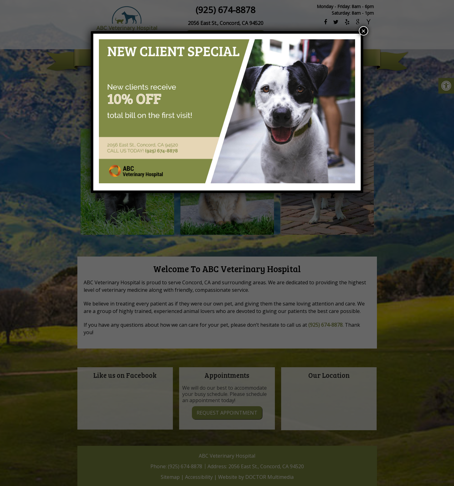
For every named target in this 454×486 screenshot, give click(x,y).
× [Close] (363, 31)
